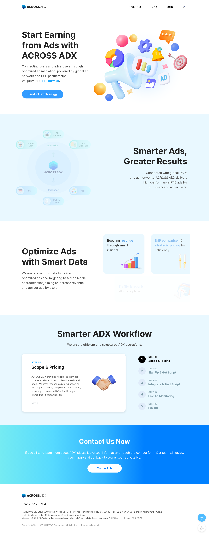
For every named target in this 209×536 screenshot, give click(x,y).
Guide (153, 7)
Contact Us (104, 468)
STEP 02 (152, 368)
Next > (35, 403)
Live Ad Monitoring (161, 396)
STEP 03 (152, 380)
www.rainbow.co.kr (91, 525)
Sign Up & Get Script (162, 372)
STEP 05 (152, 404)
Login (169, 7)
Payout (153, 407)
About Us (135, 7)
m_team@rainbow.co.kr (151, 512)
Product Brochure (43, 94)
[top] (202, 528)
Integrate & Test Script (164, 384)
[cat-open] (202, 518)
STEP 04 (152, 392)
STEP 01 (152, 357)
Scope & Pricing (159, 360)
